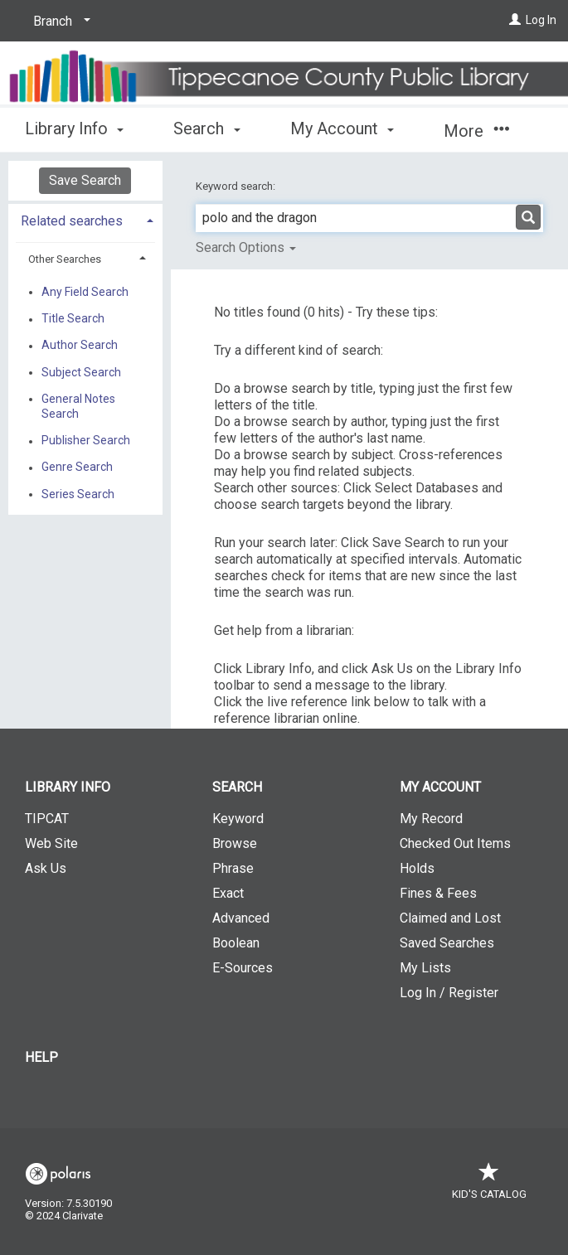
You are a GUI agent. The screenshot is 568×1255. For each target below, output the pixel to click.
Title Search (72, 319)
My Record (431, 818)
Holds (417, 868)
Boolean (236, 943)
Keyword (238, 818)
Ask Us (45, 868)
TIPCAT (47, 818)
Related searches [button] (72, 221)
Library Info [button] (74, 128)
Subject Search (81, 372)
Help (41, 1057)
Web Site (51, 843)
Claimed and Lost (450, 918)
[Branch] (59, 21)
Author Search (79, 345)
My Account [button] (342, 128)
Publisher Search (85, 441)
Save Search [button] (85, 180)
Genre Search (77, 467)
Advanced (240, 918)
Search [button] (206, 128)
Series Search (77, 494)
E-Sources (242, 968)
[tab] (85, 219)
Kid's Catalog (489, 1185)
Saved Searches (447, 943)
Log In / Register (449, 993)
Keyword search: (237, 186)
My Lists (425, 968)
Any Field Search (85, 291)
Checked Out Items (455, 843)
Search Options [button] (246, 247)
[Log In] (515, 20)
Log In (541, 20)
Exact (228, 893)
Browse (234, 843)
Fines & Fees (438, 893)
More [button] (476, 131)
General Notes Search (78, 406)
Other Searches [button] (64, 259)
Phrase (233, 868)
